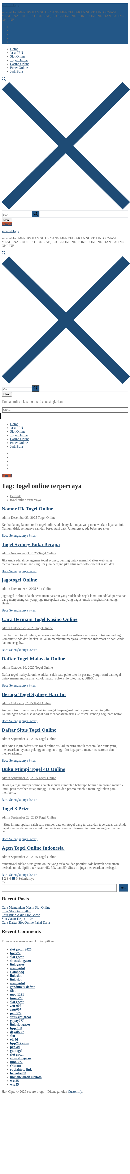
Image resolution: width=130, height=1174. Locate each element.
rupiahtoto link (21, 1069)
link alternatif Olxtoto (26, 1077)
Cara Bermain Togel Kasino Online (39, 619)
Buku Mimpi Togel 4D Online (33, 769)
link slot (16, 975)
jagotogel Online (19, 580)
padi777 (15, 1013)
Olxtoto (15, 1065)
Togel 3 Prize (15, 808)
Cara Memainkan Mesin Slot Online (26, 907)
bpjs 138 (16, 1028)
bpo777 (15, 953)
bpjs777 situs (19, 1043)
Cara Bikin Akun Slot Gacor (21, 915)
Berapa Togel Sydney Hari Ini (34, 694)
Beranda (15, 496)
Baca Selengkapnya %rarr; (20, 535)
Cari (5, 882)
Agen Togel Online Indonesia (33, 848)
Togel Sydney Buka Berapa (31, 544)
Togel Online (46, 517)
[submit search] (35, 214)
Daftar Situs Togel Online (29, 730)
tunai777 (16, 998)
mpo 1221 (17, 994)
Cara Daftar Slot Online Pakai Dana (26, 922)
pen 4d (15, 1047)
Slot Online (44, 588)
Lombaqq (17, 972)
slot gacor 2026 (20, 949)
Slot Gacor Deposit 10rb (18, 918)
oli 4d (14, 1039)
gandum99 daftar (22, 987)
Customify (75, 1091)
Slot (13, 990)
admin (6, 517)
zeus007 (15, 1005)
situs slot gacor (20, 960)
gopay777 (17, 1020)
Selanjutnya (26, 878)
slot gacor (17, 957)
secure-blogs (10, 5)
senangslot (17, 968)
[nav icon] (7, 220)
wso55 (14, 1080)
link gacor (17, 964)
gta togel (16, 1050)
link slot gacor (20, 1024)
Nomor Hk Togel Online (27, 508)
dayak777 (17, 1032)
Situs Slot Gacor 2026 (16, 911)
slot (12, 1035)
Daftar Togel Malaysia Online (33, 658)
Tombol (7, 224)
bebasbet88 (18, 1073)
